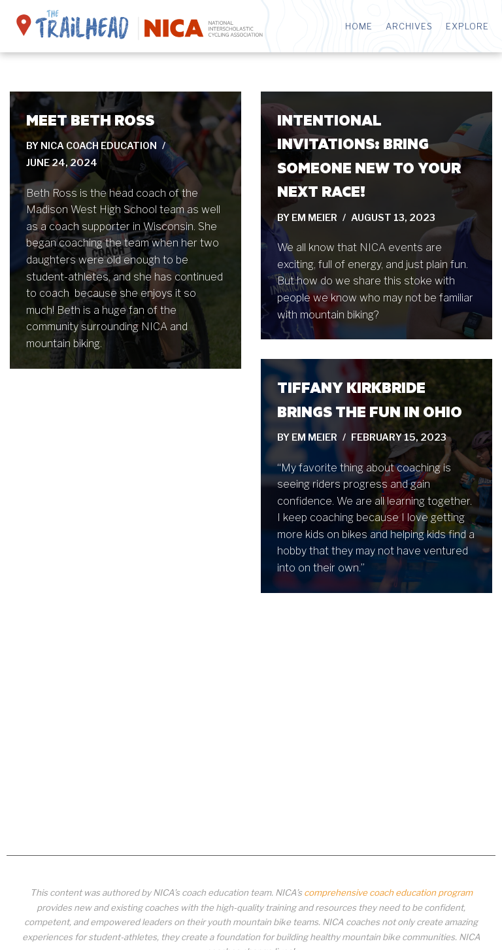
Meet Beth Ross (90, 119)
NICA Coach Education (99, 146)
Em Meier (314, 218)
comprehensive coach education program (388, 892)
